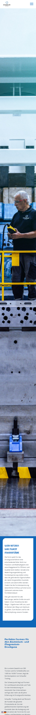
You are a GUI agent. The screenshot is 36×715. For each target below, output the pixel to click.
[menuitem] (30, 4)
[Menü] (30, 4)
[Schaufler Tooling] (15, 4)
